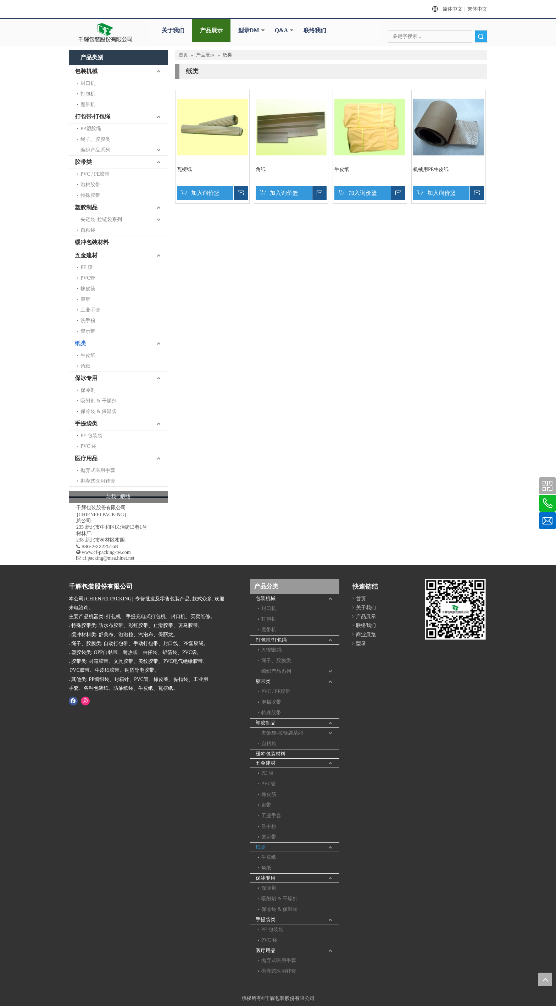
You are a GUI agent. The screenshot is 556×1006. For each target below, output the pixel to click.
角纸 (85, 366)
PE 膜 (86, 267)
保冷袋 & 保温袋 (98, 411)
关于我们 (173, 30)
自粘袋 (87, 230)
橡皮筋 (87, 288)
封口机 (87, 83)
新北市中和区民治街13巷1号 (116, 527)
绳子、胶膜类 (95, 139)
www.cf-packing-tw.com (106, 552)
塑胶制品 (86, 207)
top (545, 979)
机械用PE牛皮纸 (431, 169)
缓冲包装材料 (92, 242)
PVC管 (87, 278)
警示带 (87, 331)
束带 (85, 299)
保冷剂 (87, 390)
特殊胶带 (90, 195)
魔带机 (87, 104)
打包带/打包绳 (92, 117)
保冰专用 (86, 378)
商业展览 (366, 634)
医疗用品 (86, 458)
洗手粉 (87, 320)
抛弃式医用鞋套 (97, 481)
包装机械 (86, 71)
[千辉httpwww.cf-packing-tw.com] (455, 611)
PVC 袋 (88, 446)
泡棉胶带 (90, 184)
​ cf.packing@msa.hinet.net (105, 558)
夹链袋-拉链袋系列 (101, 219)
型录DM (248, 30)
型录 (361, 643)
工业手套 (90, 310)
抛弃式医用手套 (97, 470)
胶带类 (83, 162)
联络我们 (315, 30)
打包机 (87, 94)
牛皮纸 (87, 355)
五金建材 (86, 255)
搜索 (481, 36)
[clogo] (105, 32)
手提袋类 (86, 423)
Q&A (281, 30)
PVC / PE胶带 (95, 174)
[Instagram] (85, 700)
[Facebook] (73, 700)
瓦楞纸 (184, 169)
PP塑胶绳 (90, 128)
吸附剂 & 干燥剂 (98, 400)
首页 (361, 598)
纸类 (80, 343)
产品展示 (211, 30)
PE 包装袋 (91, 435)
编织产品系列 (95, 150)
